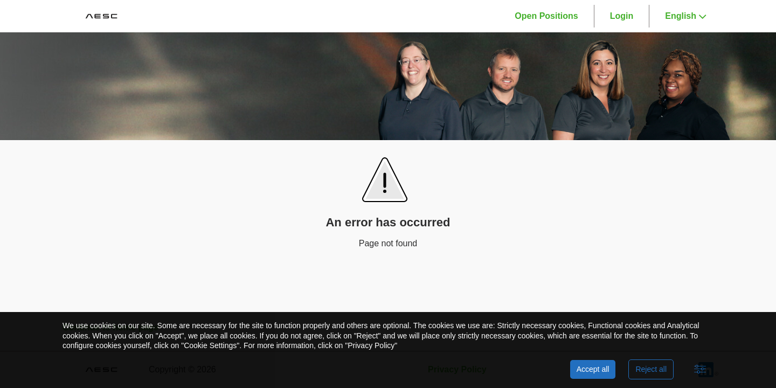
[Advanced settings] (700, 369)
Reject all (651, 369)
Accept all (593, 369)
